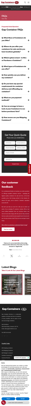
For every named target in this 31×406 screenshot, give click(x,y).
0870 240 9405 (7, 332)
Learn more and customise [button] (15, 402)
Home (3, 18)
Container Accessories (7, 355)
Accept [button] (23, 398)
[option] (15, 245)
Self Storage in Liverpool (7, 353)
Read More (6, 291)
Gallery (3, 360)
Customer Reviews (6, 357)
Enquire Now (29, 169)
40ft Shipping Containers (7, 350)
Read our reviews (8, 229)
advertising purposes (6, 380)
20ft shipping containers (7, 348)
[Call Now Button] (3, 402)
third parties (4, 373)
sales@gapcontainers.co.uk (11, 328)
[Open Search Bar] (24, 2)
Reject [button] (8, 398)
